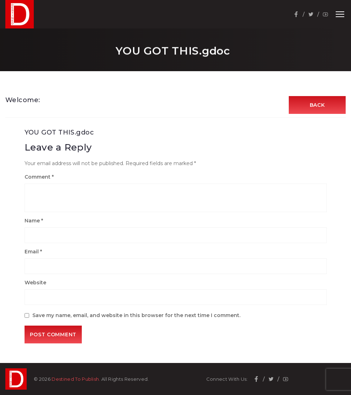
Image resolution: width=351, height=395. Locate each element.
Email (33, 251)
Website (35, 282)
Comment (39, 177)
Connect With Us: (227, 379)
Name (34, 220)
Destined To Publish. (76, 379)
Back (317, 105)
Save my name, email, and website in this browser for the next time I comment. (136, 315)
